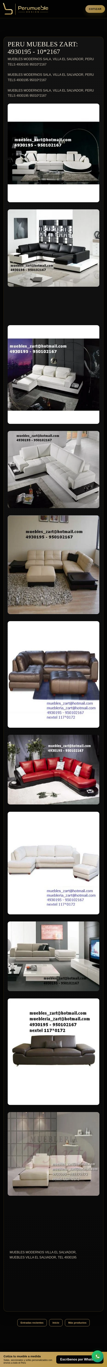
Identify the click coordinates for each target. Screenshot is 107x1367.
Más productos (77, 1322)
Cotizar (95, 8)
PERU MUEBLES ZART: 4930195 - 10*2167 (43, 47)
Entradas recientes (32, 1322)
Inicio (56, 1322)
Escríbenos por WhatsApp (80, 1359)
